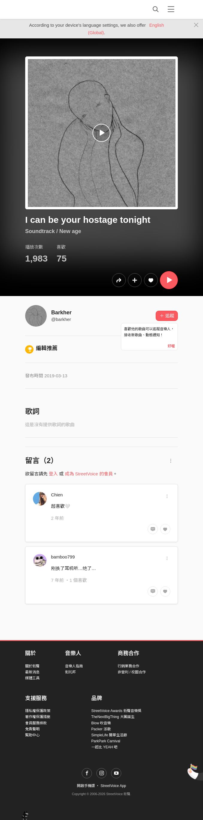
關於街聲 (32, 666)
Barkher (61, 313)
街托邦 (70, 672)
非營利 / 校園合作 (132, 672)
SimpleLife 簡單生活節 (109, 735)
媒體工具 (32, 678)
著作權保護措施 (37, 717)
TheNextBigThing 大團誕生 (112, 717)
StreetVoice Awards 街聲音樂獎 (116, 711)
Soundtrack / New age (53, 231)
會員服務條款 (36, 723)
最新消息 (32, 672)
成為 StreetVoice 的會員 (89, 473)
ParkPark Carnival (105, 741)
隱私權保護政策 (37, 711)
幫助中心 (32, 735)
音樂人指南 (74, 666)
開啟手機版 (86, 786)
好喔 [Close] (171, 346)
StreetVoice (50, 9)
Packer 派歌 (101, 729)
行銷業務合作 (128, 666)
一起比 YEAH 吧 (104, 747)
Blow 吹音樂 (101, 723)
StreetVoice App (113, 786)
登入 (53, 473)
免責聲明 (32, 729)
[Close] (196, 25)
